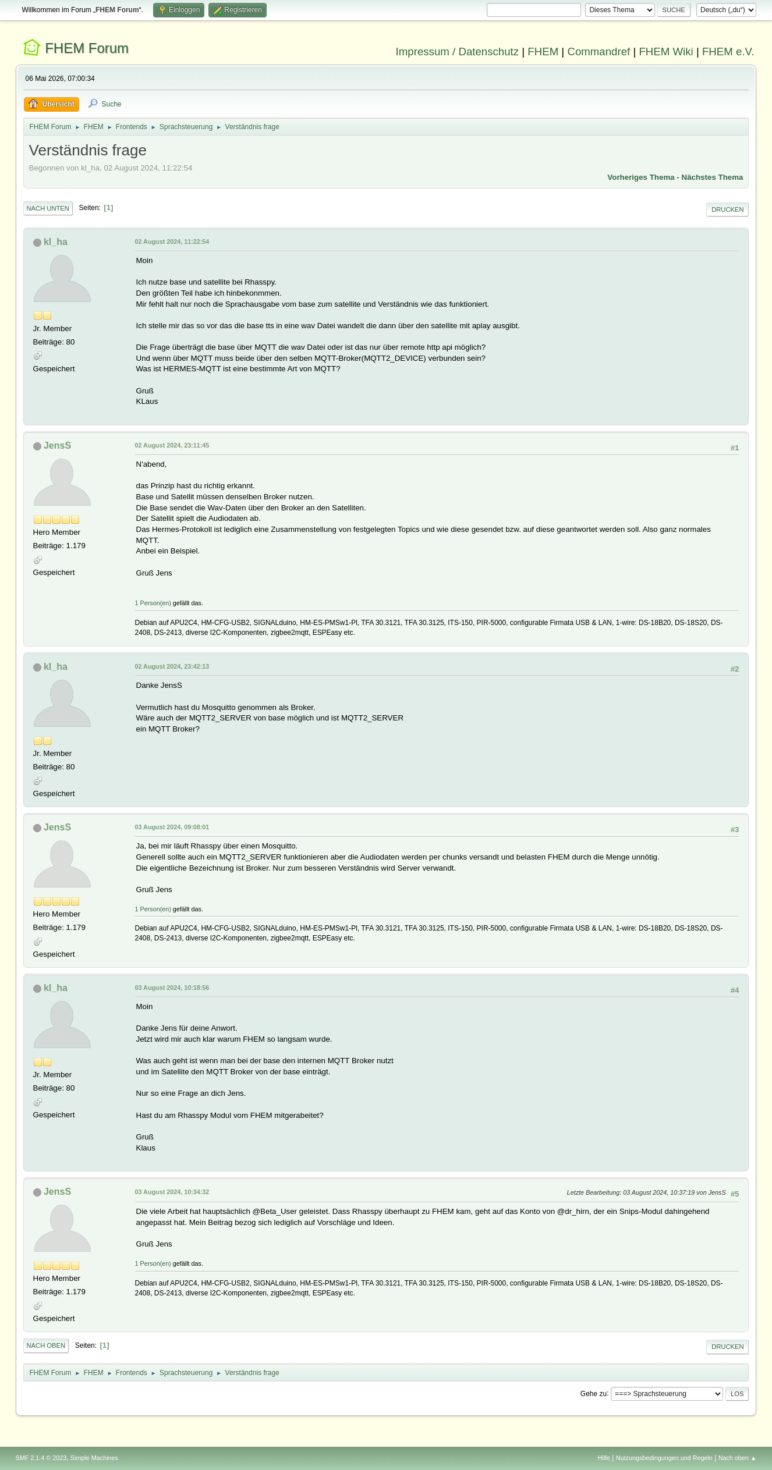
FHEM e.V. (728, 51)
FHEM (542, 51)
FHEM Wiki (666, 51)
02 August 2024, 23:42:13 (172, 666)
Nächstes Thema (712, 177)
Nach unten (48, 208)
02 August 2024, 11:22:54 (172, 241)
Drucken (727, 209)
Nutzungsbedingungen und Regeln (664, 1457)
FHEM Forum (87, 48)
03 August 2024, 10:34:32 (172, 1191)
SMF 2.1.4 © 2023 (41, 1457)
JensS (57, 445)
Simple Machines (94, 1457)
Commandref (598, 51)
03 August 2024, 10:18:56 (172, 987)
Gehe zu (593, 1393)
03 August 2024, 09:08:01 (172, 826)
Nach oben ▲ (737, 1457)
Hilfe (603, 1457)
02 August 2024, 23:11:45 (172, 445)
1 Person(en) (153, 602)
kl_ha (56, 242)
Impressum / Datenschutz (457, 51)
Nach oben (46, 1345)
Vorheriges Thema (640, 177)
